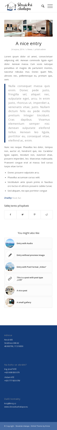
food (14, 198)
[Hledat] (41, 6)
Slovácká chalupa (22, 426)
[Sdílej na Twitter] (22, 214)
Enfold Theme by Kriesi (40, 426)
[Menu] (48, 6)
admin (43, 49)
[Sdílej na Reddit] (47, 214)
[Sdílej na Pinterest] (35, 214)
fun (19, 198)
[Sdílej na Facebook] (10, 214)
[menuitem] (41, 6)
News (30, 49)
